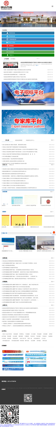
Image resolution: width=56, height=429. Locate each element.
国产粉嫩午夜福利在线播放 (41, 424)
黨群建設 (11, 45)
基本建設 (39, 340)
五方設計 (44, 338)
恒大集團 (33, 334)
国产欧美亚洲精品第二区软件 (6, 426)
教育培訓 (11, 48)
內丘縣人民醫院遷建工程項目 (26, 250)
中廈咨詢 (44, 336)
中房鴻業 (4, 338)
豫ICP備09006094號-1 (33, 388)
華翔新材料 (15, 338)
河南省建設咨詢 (6, 340)
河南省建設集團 (15, 340)
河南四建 (22, 340)
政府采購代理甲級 (17, 205)
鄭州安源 (27, 340)
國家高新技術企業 (35, 227)
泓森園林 (50, 336)
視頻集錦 (11, 52)
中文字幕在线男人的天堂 (18, 424)
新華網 (50, 334)
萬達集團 (16, 334)
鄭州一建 (30, 338)
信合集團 (15, 336)
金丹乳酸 (4, 336)
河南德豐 (9, 338)
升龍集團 (9, 336)
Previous (1, 16)
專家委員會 (12, 33)
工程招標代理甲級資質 (46, 205)
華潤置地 (21, 334)
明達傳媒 (38, 336)
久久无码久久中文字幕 (29, 424)
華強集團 (39, 334)
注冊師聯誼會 (12, 39)
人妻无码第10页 (51, 424)
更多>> (38, 58)
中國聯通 (27, 336)
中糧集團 (27, 334)
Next (55, 16)
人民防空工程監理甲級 (31, 205)
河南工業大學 (23, 338)
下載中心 (11, 55)
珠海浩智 (33, 336)
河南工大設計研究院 (7, 334)
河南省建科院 (37, 338)
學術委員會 (12, 36)
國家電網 (21, 336)
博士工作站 (12, 42)
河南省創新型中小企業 (19, 227)
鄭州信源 (45, 340)
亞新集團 (45, 334)
